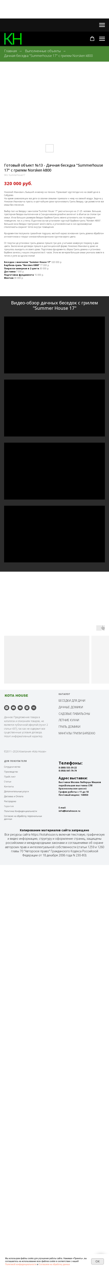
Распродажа (10, 1205)
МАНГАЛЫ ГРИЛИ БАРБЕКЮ (77, 1137)
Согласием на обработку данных (54, 1264)
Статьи (7, 1185)
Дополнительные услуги (16, 1195)
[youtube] (13, 1111)
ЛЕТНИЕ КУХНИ (69, 1124)
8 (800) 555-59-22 (68, 1171)
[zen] (27, 1111)
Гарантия (9, 1210)
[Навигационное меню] (102, 25)
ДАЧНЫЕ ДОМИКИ (71, 1111)
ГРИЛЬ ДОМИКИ (69, 1131)
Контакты (9, 1190)
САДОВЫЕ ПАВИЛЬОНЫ (74, 1118)
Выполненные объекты (43, 51)
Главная (10, 51)
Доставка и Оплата (13, 1200)
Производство (11, 1175)
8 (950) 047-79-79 (68, 1174)
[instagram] (6, 1111)
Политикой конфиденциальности (20, 1264)
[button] (92, 38)
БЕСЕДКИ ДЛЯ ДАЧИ (72, 1105)
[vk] (33, 1111)
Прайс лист (10, 1180)
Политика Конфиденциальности (20, 1215)
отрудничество (12, 1170)
